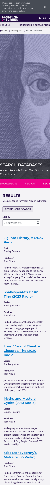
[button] (1, 31)
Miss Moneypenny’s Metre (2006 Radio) (20, 455)
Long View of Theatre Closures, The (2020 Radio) (22, 350)
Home (4, 30)
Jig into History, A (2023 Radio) (23, 240)
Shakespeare (17, 30)
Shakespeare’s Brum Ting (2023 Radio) (21, 294)
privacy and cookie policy (13, 11)
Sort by (6, 216)
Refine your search (18, 209)
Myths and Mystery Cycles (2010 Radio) (20, 400)
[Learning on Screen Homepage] (10, 18)
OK (44, 7)
